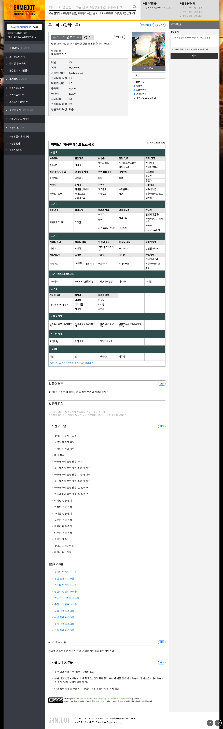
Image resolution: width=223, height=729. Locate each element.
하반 (100, 220)
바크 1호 (123, 218)
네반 (52, 356)
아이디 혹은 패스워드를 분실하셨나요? (22, 37)
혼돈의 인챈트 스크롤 (65, 585)
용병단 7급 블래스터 (125, 13)
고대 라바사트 (106, 341)
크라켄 (78, 222)
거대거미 (150, 163)
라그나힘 (79, 304)
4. (134, 94)
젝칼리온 (150, 198)
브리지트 (104, 356)
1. (134, 82)
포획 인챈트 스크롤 (64, 611)
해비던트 (54, 264)
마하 (148, 268)
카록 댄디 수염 (84, 13)
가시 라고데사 (152, 167)
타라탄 (101, 304)
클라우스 (79, 178)
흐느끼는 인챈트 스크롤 (66, 598)
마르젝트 (123, 281)
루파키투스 (124, 264)
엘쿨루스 (102, 194)
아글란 (149, 176)
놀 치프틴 (54, 165)
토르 (121, 178)
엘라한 (149, 226)
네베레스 (79, 300)
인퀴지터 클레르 (153, 259)
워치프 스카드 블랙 (127, 163)
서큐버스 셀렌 (106, 281)
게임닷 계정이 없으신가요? (18, 33)
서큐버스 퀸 (151, 189)
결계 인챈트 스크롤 (64, 624)
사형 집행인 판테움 (107, 228)
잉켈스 (149, 180)
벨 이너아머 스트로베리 (103, 13)
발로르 (78, 356)
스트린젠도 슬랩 (68, 13)
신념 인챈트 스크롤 (64, 617)
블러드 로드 (103, 163)
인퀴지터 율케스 (153, 214)
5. (134, 98)
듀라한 (79, 263)
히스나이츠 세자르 (59, 305)
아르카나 (102, 264)
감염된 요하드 (152, 248)
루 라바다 (123, 248)
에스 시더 (89, 264)
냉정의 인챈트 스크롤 (65, 591)
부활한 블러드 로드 (154, 194)
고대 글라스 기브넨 (106, 248)
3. (134, 90)
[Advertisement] (106, 128)
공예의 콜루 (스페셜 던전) (85, 325)
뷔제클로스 (124, 189)
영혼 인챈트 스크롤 (64, 630)
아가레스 (54, 281)
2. (134, 86)
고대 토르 (79, 341)
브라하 (78, 248)
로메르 (101, 309)
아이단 (149, 281)
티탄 (100, 178)
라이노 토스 (80, 194)
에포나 (101, 300)
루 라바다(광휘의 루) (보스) (158, 8)
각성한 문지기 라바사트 (154, 220)
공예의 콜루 (80, 198)
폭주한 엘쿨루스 (153, 264)
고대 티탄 (54, 341)
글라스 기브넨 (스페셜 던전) (61, 325)
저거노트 (123, 228)
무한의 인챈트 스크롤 (65, 604)
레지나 (53, 248)
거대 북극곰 (80, 165)
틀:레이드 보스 (59, 54)
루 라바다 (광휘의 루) (84, 281)
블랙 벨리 (54, 178)
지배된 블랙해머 (82, 189)
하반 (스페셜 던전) (107, 325)
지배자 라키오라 (57, 222)
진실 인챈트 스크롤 (64, 578)
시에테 (78, 309)
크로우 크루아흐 (153, 230)
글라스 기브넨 (56, 194)
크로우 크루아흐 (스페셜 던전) (130, 325)
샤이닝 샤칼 (124, 167)
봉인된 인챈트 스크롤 (65, 572)
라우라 (122, 356)
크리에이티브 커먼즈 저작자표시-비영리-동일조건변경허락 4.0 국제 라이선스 (102, 699)
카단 (121, 194)
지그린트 (102, 189)
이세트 (101, 214)
